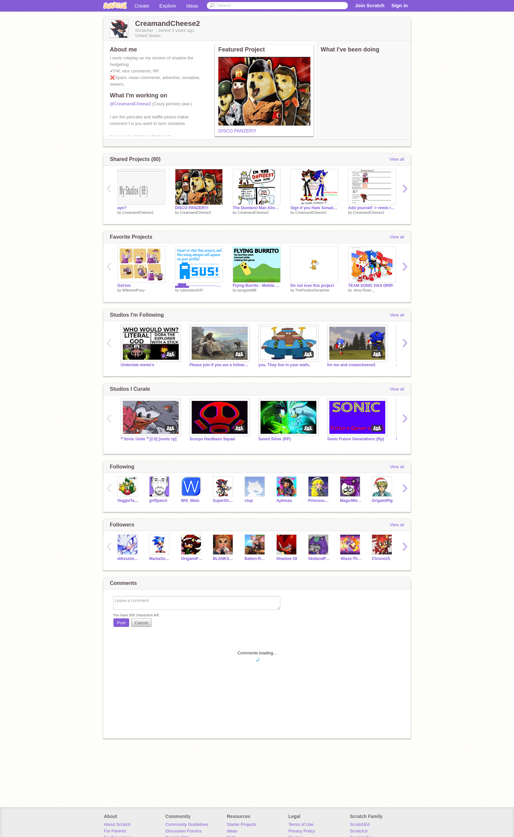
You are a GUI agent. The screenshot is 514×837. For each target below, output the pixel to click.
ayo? (122, 208)
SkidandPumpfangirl (319, 558)
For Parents (115, 830)
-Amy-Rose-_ (363, 290)
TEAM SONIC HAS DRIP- (371, 285)
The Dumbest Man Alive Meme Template (257, 208)
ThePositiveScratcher (312, 290)
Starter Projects (241, 824)
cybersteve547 (192, 290)
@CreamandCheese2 (130, 103)
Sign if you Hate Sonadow (314, 208)
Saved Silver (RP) (274, 439)
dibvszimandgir (128, 558)
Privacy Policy (301, 830)
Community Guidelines (186, 824)
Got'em (124, 285)
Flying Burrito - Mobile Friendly (257, 285)
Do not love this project (312, 285)
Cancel (141, 622)
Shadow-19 (286, 558)
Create (141, 6)
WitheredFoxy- (134, 290)
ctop (249, 500)
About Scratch (117, 824)
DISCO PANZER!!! (237, 130)
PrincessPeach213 (319, 500)
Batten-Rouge (256, 558)
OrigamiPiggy (192, 558)
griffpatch (158, 500)
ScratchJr (359, 830)
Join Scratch (370, 5)
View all (396, 159)
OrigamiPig (382, 500)
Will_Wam (190, 500)
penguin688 (247, 290)
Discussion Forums (183, 830)
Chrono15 (381, 558)
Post (121, 622)
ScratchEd (359, 824)
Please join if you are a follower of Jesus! (218, 365)
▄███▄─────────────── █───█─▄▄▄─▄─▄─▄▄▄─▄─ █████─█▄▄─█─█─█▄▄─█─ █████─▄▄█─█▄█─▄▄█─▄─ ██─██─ (199, 285)
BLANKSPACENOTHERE (224, 558)
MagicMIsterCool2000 (351, 500)
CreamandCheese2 (137, 212)
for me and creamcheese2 (351, 365)
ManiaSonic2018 (160, 558)
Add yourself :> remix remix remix (372, 208)
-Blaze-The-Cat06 (351, 558)
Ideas (192, 6)
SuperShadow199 (224, 500)
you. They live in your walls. (284, 365)
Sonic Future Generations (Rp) (355, 439)
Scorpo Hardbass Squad (212, 439)
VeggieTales (128, 500)
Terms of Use (301, 824)
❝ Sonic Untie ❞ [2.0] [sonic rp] (148, 439)
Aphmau (284, 500)
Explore (167, 6)
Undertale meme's (137, 365)
